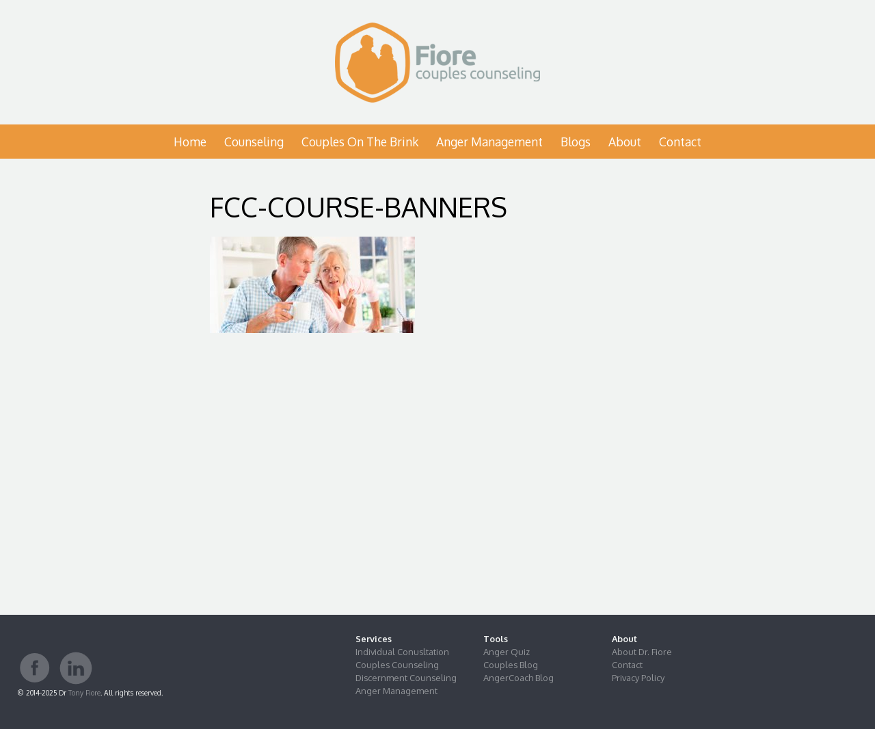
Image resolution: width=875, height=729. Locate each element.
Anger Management (489, 141)
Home (190, 141)
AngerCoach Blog (518, 677)
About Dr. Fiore (642, 651)
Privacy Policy (638, 677)
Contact (680, 141)
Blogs (576, 141)
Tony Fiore (84, 692)
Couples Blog (510, 664)
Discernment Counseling (406, 677)
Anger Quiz (506, 651)
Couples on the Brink (359, 141)
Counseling (254, 141)
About (624, 141)
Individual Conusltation (402, 651)
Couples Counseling (397, 664)
